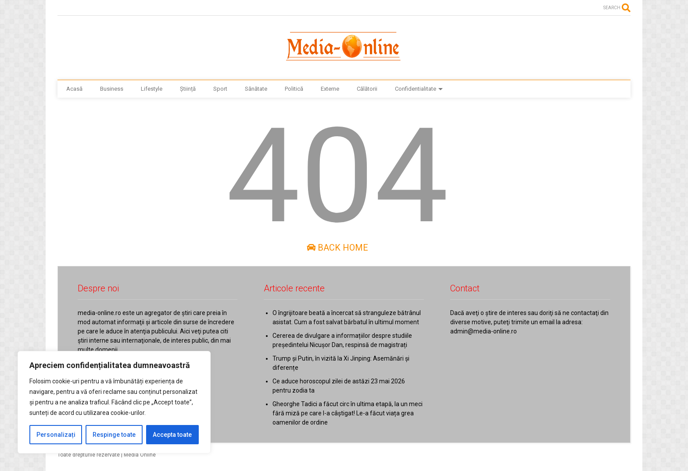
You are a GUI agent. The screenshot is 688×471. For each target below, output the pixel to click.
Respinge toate (114, 434)
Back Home (337, 247)
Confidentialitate (419, 88)
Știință (188, 88)
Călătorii (367, 88)
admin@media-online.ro (483, 331)
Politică (294, 88)
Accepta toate (172, 434)
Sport (220, 88)
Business (111, 88)
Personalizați (55, 434)
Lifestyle (151, 88)
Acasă (74, 88)
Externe (330, 88)
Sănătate (256, 88)
